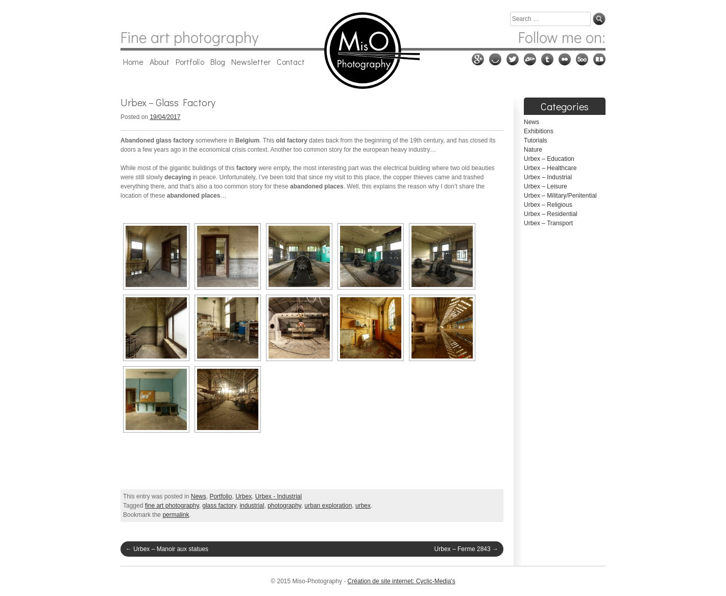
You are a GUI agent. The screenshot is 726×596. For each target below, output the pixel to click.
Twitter (512, 59)
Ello (495, 59)
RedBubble (599, 59)
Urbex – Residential (550, 214)
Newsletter (251, 61)
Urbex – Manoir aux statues (167, 549)
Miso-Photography (363, 50)
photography (284, 505)
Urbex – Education (549, 158)
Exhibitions (538, 131)
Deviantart (530, 59)
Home (133, 61)
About (160, 61)
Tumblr (547, 59)
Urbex (243, 496)
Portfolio (190, 61)
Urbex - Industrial (278, 496)
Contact (291, 61)
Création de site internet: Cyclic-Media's (401, 581)
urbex (363, 505)
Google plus (478, 59)
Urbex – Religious (548, 204)
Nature (533, 149)
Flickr (565, 59)
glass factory (219, 505)
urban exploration (328, 505)
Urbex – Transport (548, 223)
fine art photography (172, 505)
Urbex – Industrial (548, 177)
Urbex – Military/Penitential (560, 195)
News (198, 496)
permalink (175, 514)
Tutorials (535, 140)
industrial (251, 505)
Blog (217, 61)
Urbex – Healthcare (550, 168)
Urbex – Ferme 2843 (466, 549)
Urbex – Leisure (545, 186)
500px (582, 59)
